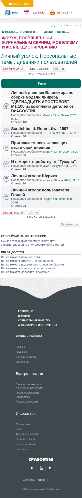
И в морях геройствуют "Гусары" (43, 162)
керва (46, 151)
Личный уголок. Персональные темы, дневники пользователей (39, 59)
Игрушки (24, 315)
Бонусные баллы (26, 356)
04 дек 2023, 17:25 (64, 166)
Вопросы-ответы (26, 444)
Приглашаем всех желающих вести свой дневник (39, 145)
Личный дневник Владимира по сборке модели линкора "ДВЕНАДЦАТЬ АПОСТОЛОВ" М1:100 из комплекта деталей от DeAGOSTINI (42, 101)
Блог (19, 429)
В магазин (21, 3)
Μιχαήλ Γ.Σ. (50, 115)
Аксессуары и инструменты (37, 325)
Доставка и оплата (27, 434)
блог (15, 12)
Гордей (47, 199)
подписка (38, 12)
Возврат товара (25, 439)
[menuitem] (66, 25)
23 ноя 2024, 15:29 (66, 151)
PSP (45, 133)
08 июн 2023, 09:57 (66, 180)
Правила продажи (27, 401)
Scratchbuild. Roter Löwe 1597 (39, 129)
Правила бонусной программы (27, 395)
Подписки (22, 351)
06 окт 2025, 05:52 (64, 133)
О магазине (23, 424)
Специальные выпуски (34, 320)
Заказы (20, 347)
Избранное (22, 361)
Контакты (21, 449)
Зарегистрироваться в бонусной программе (30, 386)
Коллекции (25, 311)
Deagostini (65, 12)
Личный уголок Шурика (34, 176)
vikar (46, 166)
